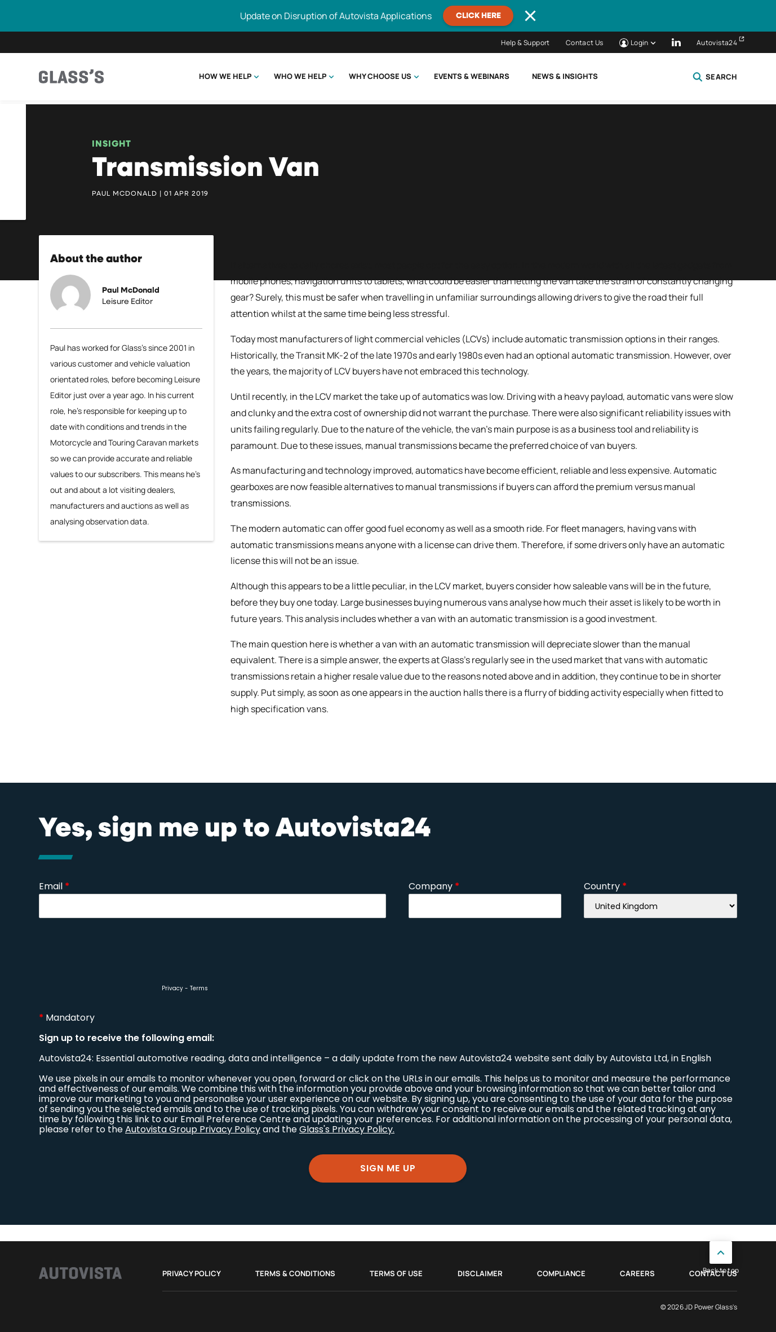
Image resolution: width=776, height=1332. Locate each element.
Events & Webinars (471, 76)
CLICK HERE (478, 16)
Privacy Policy (191, 1273)
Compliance (561, 1273)
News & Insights (565, 76)
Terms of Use (396, 1273)
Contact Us (585, 42)
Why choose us (380, 76)
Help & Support (525, 42)
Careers (637, 1273)
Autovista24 (717, 42)
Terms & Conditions (295, 1273)
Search (715, 77)
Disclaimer (480, 1273)
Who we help (300, 76)
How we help (225, 76)
